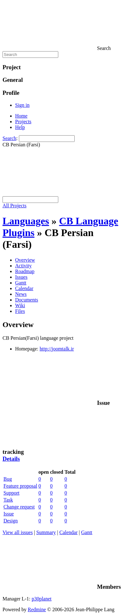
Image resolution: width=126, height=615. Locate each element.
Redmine (37, 609)
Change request (19, 506)
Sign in (22, 105)
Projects (23, 121)
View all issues (18, 532)
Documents (26, 299)
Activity (23, 265)
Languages (26, 221)
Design (10, 520)
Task (8, 499)
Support (11, 493)
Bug (7, 479)
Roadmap (24, 271)
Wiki (20, 305)
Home (21, 116)
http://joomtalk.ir (57, 348)
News (20, 294)
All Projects (14, 205)
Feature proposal (20, 486)
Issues (21, 277)
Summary (46, 532)
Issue (8, 513)
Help (20, 127)
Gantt (20, 282)
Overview (25, 260)
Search (9, 138)
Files (20, 311)
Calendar (24, 288)
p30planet (41, 598)
